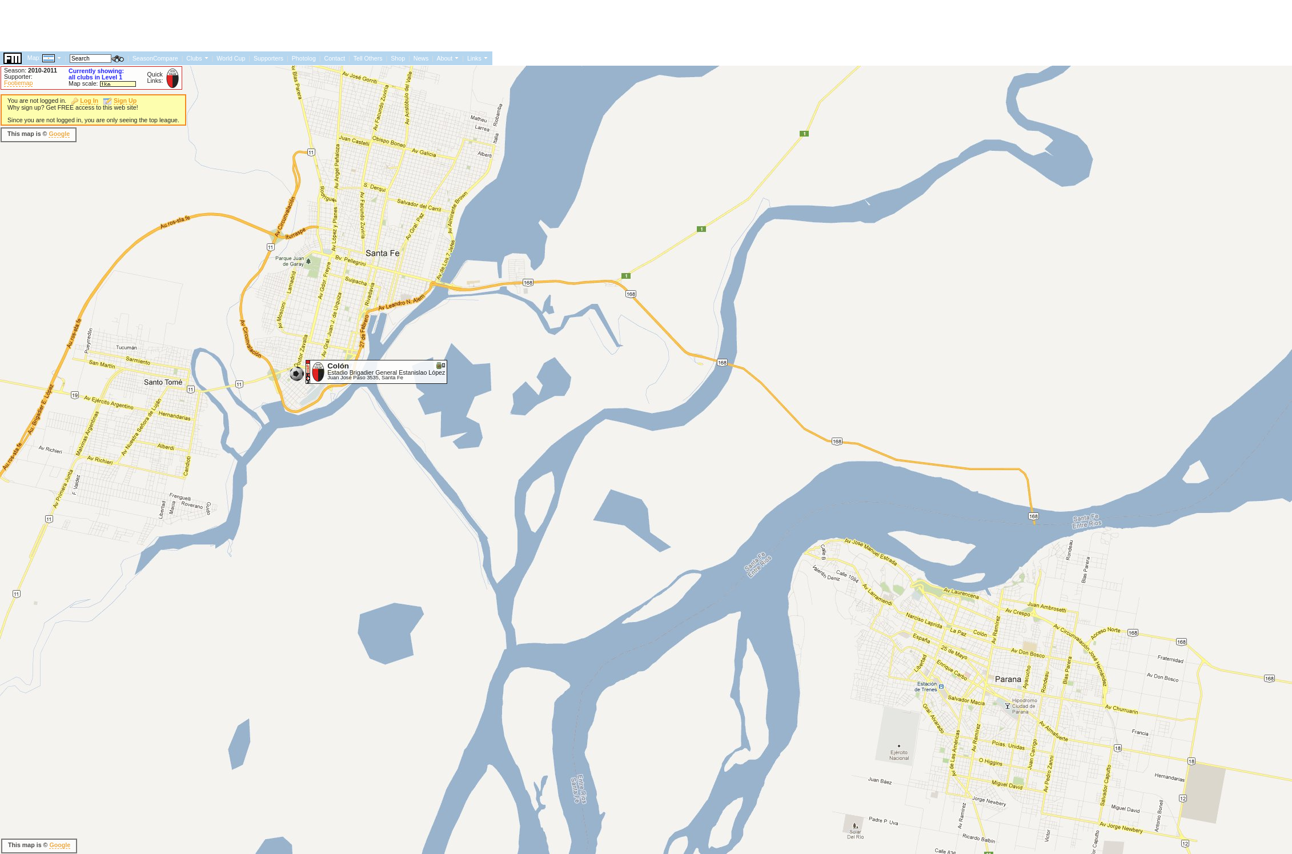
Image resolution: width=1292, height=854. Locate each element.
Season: (30, 70)
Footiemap (18, 82)
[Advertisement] (208, 134)
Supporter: (18, 76)
